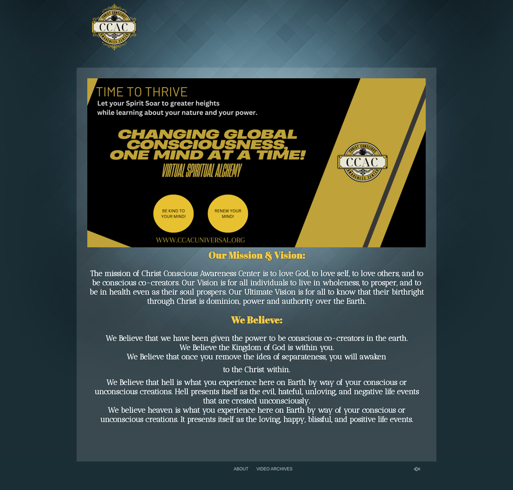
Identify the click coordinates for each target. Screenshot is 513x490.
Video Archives (274, 469)
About (241, 469)
